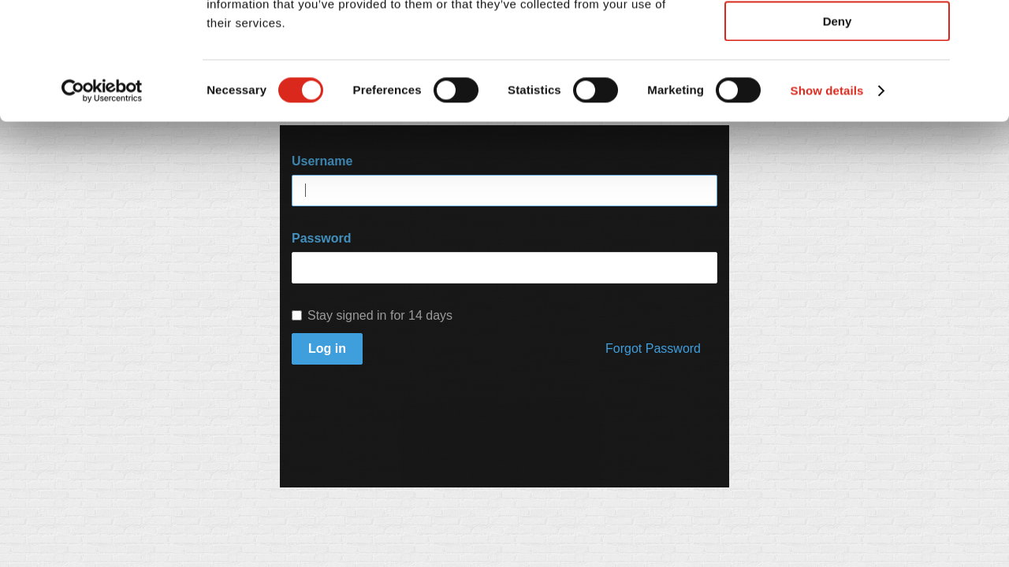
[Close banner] (984, 24)
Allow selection (837, 85)
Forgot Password (653, 348)
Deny (837, 131)
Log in (327, 348)
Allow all (838, 39)
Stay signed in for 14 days (372, 315)
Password (322, 238)
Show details (827, 200)
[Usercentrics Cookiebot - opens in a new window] (102, 201)
